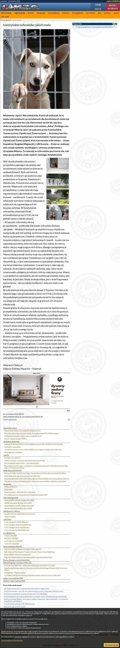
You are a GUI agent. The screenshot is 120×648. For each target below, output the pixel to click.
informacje (6, 13)
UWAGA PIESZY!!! (11, 487)
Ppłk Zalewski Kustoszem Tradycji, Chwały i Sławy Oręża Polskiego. (29, 552)
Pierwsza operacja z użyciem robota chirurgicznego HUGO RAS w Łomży (31, 433)
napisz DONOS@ (113, 1)
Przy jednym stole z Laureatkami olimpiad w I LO (22, 431)
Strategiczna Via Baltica (13, 452)
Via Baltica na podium (12, 447)
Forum (98, 4)
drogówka (7, 484)
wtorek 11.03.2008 (11, 538)
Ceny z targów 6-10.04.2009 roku (16, 522)
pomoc (107, 13)
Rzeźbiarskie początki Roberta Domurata (19, 514)
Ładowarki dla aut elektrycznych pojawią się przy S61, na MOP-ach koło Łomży (33, 444)
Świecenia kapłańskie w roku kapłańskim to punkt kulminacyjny (28, 557)
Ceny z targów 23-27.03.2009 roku (16, 527)
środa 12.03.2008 (10, 536)
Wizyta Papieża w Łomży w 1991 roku (17, 563)
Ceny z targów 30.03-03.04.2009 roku (17, 525)
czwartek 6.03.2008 (11, 544)
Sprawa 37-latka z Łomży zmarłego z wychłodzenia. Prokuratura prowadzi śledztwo (35, 473)
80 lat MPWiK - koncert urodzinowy (17, 555)
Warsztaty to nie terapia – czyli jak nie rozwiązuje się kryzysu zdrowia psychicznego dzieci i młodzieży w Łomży (36, 467)
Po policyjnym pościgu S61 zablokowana (19, 604)
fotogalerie (77, 13)
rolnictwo (7, 519)
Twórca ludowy (10, 517)
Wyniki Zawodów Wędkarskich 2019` (18, 503)
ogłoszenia (19, 13)
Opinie (6, 455)
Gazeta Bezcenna (10, 428)
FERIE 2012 (8, 489)
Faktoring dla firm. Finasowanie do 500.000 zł (95, 27)
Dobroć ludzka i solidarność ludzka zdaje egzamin (22, 549)
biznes (31, 13)
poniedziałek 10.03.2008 (13, 541)
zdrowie (5, 16)
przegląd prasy (9, 533)
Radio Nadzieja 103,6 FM (12, 546)
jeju (99, 13)
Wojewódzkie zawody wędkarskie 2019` (19, 506)
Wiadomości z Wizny (11, 511)
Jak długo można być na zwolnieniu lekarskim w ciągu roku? (26, 588)
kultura (65, 13)
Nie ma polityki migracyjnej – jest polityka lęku (21, 463)
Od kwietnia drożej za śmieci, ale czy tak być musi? (23, 436)
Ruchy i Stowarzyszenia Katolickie (16, 560)
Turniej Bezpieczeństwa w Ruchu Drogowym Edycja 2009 (25, 495)
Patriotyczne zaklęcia (12, 458)
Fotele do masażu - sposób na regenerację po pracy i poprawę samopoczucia (33, 591)
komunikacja (54, 13)
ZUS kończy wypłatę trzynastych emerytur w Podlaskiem (25, 594)
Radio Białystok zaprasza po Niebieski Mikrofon (22, 476)
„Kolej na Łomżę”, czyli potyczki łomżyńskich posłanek (24, 460)
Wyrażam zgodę (111, 645)
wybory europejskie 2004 (13, 578)
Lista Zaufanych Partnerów (11, 640)
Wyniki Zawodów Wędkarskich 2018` (18, 508)
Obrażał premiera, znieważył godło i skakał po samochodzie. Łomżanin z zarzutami (35, 481)
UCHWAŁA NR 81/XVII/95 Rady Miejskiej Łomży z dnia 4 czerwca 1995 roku (32, 575)
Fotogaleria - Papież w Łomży (15, 573)
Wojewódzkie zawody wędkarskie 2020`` (19, 500)
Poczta (98, 9)
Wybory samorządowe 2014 (14, 581)
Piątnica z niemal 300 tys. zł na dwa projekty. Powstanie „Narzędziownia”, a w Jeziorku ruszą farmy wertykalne (36, 600)
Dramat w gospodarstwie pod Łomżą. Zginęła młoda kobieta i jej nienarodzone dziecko (36, 479)
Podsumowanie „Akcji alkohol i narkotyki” (20, 492)
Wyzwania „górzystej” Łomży (15, 607)
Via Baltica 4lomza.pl (11, 442)
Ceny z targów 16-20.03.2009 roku (16, 530)
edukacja (41, 13)
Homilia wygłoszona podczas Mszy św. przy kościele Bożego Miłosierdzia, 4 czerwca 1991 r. (35, 569)
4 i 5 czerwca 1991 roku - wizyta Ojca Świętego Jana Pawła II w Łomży (29, 565)
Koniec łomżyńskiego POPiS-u (15, 439)
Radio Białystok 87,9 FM (12, 471)
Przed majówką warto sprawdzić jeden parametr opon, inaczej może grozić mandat (35, 597)
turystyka (90, 13)
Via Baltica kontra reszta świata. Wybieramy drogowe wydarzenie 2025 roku (33, 450)
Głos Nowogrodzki (10, 498)
